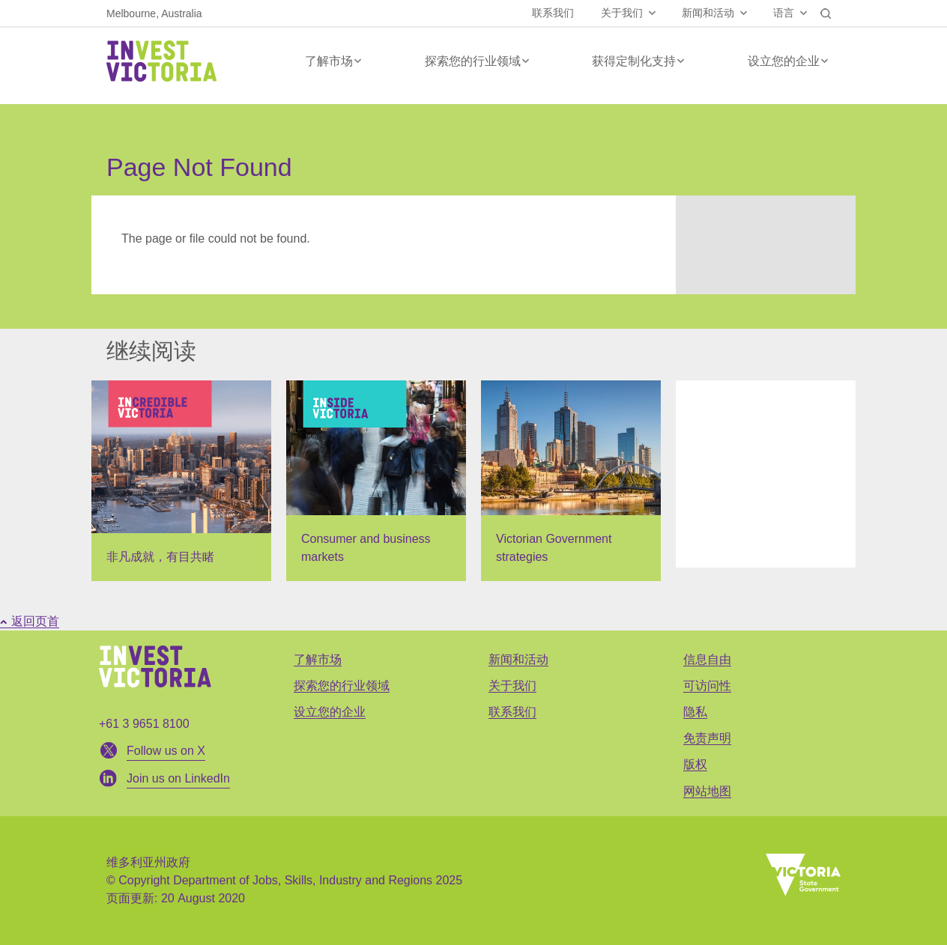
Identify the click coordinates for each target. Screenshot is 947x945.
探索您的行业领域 (473, 61)
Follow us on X (166, 750)
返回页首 (29, 621)
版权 (695, 764)
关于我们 (622, 13)
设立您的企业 (784, 61)
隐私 (695, 711)
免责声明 (707, 738)
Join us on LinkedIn (178, 778)
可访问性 (707, 685)
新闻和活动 (708, 13)
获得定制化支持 (634, 61)
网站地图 (707, 791)
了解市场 (329, 61)
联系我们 (553, 13)
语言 (783, 13)
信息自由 (707, 659)
